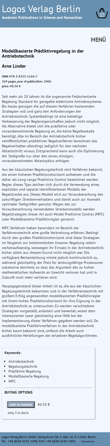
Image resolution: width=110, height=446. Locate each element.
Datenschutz (88, 441)
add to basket (21, 405)
